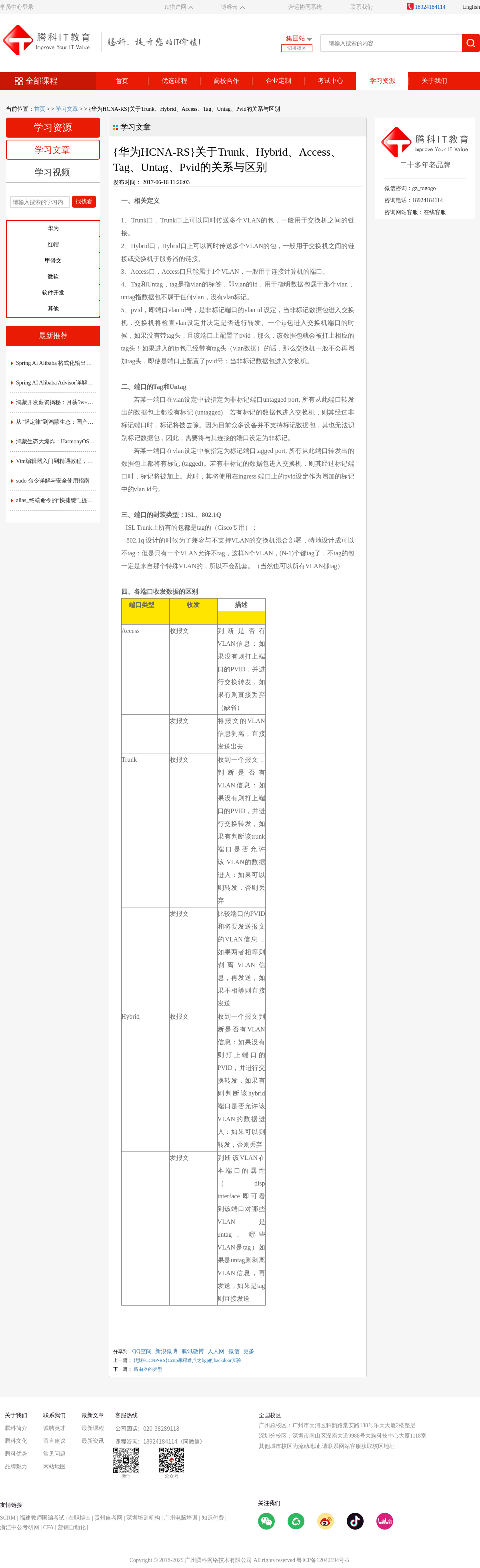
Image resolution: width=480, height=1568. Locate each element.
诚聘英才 (54, 1428)
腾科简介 (16, 1428)
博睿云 (229, 7)
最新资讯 (93, 1441)
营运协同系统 (305, 7)
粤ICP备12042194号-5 (322, 1560)
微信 (234, 1351)
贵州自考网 (108, 1518)
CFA (48, 1527)
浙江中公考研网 (19, 1527)
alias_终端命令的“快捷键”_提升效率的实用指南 (53, 500)
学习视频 (52, 172)
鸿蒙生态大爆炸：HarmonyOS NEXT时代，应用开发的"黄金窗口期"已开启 (53, 442)
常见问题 (54, 1454)
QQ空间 (142, 1351)
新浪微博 (166, 1351)
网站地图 (54, 1467)
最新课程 (93, 1428)
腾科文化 (16, 1441)
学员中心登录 (17, 7)
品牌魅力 (16, 1467)
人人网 (216, 1351)
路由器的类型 (148, 1369)
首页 (122, 81)
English (471, 7)
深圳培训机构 (143, 1518)
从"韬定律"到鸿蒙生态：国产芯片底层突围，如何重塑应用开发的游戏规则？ (53, 422)
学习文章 (67, 109)
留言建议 (54, 1441)
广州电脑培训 (181, 1518)
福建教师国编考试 (42, 1518)
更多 (248, 1351)
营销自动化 (72, 1527)
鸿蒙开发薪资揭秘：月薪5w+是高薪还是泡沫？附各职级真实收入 (53, 402)
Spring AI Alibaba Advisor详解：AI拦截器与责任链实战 (53, 383)
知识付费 (213, 1518)
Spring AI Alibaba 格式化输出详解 (53, 363)
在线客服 (435, 212)
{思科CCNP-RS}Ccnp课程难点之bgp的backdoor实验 (188, 1360)
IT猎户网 (175, 7)
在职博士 (79, 1518)
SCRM (8, 1518)
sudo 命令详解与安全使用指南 (50, 481)
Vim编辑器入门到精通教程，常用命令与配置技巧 (53, 461)
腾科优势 (16, 1454)
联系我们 (361, 7)
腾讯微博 (193, 1351)
